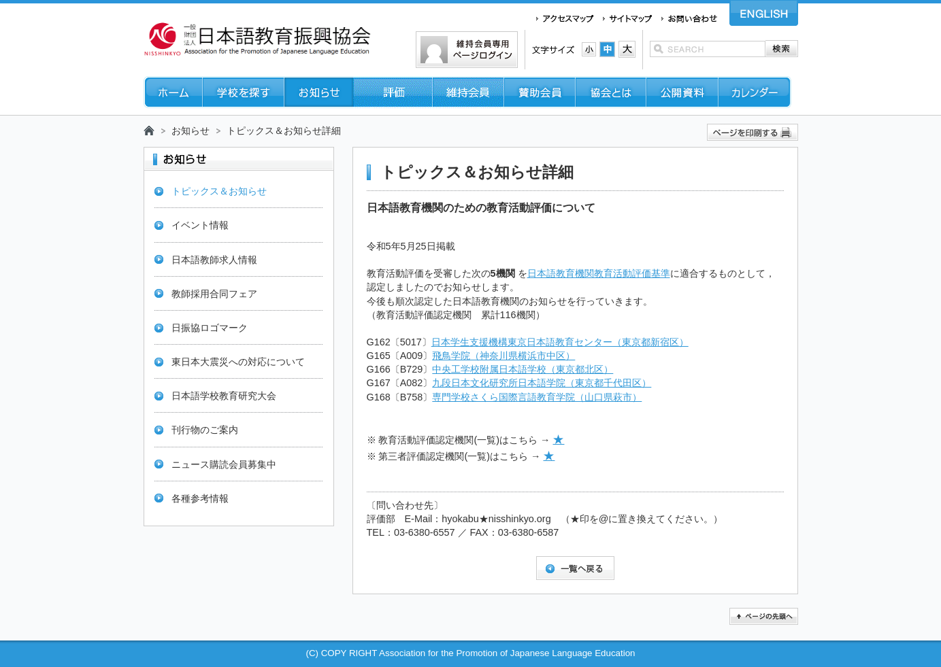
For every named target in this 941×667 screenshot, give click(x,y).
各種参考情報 (200, 498)
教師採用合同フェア (214, 293)
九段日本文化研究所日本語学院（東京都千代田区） (541, 382)
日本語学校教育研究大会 (223, 395)
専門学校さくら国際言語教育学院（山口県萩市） (537, 397)
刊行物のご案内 (204, 429)
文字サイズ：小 (589, 49)
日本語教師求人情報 (214, 259)
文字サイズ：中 (607, 49)
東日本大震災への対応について (238, 361)
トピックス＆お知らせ (219, 191)
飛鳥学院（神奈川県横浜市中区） (503, 355)
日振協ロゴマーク (209, 327)
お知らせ (190, 130)
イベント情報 (200, 225)
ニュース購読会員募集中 (223, 464)
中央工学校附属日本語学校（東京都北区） (522, 369)
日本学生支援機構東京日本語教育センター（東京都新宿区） (560, 342)
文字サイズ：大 (626, 49)
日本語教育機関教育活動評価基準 (598, 273)
